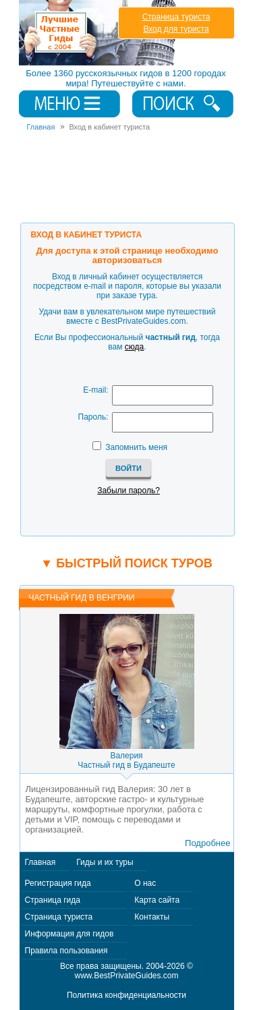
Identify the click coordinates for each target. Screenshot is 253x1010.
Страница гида (52, 900)
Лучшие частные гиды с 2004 (99, 32)
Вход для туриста (175, 29)
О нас (145, 883)
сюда (134, 347)
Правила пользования (66, 950)
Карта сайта (156, 900)
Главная (40, 862)
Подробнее (207, 843)
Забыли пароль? (128, 490)
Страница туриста (176, 17)
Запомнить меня (136, 447)
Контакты (151, 917)
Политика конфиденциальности (126, 995)
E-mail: (95, 390)
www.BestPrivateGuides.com (126, 975)
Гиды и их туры (104, 862)
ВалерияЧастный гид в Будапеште (126, 760)
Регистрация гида (58, 883)
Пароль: (93, 417)
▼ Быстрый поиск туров (126, 563)
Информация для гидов (69, 933)
